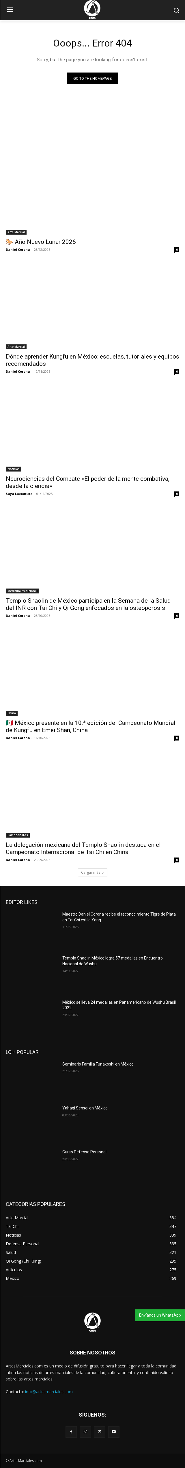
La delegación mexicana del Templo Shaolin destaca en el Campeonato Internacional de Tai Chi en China (83, 848)
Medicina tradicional (23, 591)
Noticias (14, 469)
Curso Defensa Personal (84, 1152)
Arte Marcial (16, 232)
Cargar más (92, 872)
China (12, 713)
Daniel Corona (18, 249)
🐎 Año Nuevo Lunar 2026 (41, 241)
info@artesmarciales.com (49, 1391)
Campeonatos (18, 835)
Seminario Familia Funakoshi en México (98, 1064)
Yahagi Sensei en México (85, 1108)
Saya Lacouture (19, 493)
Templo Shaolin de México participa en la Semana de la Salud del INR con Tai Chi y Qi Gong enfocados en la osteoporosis (88, 604)
